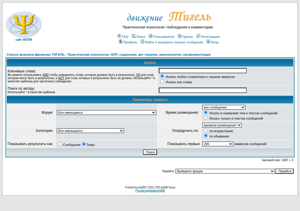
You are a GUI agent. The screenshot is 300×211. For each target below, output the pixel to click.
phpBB (141, 187)
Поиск (138, 36)
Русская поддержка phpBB (150, 190)
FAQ (122, 36)
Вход (212, 42)
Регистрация (208, 36)
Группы (185, 36)
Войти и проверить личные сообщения (172, 42)
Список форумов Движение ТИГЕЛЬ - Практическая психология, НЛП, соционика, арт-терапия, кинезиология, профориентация (109, 54)
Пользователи (161, 36)
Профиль (128, 42)
